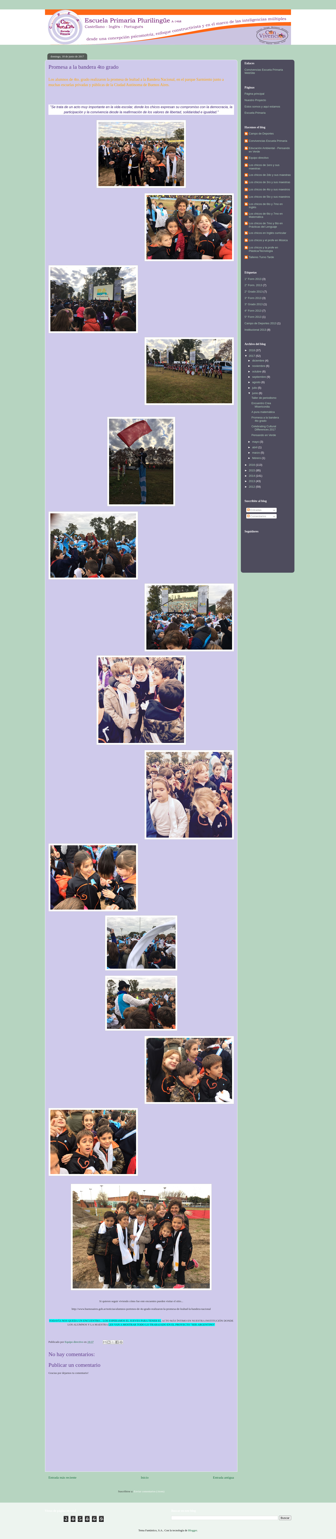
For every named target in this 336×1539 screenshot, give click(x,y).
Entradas (254, 510)
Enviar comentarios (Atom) (149, 1491)
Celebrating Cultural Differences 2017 (263, 428)
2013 (252, 481)
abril (255, 447)
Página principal (254, 93)
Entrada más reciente (62, 1477)
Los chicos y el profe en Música (268, 240)
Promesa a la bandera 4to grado (265, 419)
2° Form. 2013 (253, 285)
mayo (256, 441)
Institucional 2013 (255, 329)
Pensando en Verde (263, 435)
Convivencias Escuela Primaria (268, 140)
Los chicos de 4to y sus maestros (269, 189)
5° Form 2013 (252, 316)
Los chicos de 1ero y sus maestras (264, 166)
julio (255, 387)
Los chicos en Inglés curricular (267, 233)
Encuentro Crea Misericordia (261, 405)
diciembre (258, 360)
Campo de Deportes (261, 133)
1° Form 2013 (252, 279)
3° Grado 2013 (253, 304)
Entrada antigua (223, 1477)
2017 (252, 355)
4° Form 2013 (252, 310)
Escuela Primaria (255, 112)
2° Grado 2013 (253, 291)
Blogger (192, 1530)
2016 (252, 464)
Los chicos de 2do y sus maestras (270, 174)
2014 (252, 475)
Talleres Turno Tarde (261, 257)
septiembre (259, 376)
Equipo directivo (259, 157)
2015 (252, 470)
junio (255, 393)
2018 (252, 350)
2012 (252, 486)
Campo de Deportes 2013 (260, 323)
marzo (256, 452)
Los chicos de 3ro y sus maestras (269, 182)
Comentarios (256, 516)
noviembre (259, 366)
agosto (256, 382)
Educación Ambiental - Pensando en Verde (269, 149)
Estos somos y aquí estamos (262, 106)
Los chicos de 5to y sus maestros (269, 196)
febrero (257, 458)
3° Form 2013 (252, 298)
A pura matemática (262, 412)
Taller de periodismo (263, 397)
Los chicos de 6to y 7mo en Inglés (266, 205)
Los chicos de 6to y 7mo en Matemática (266, 215)
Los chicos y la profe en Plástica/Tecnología (263, 249)
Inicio (144, 1477)
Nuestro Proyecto (255, 100)
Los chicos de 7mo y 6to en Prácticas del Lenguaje (266, 225)
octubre (257, 371)
